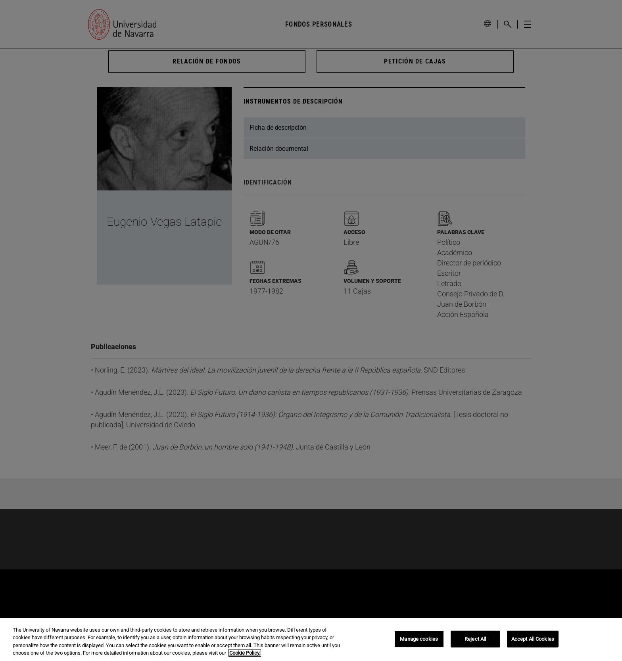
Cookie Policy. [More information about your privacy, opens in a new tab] (244, 653)
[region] (311, 639)
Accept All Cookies (532, 639)
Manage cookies (419, 639)
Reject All (475, 639)
